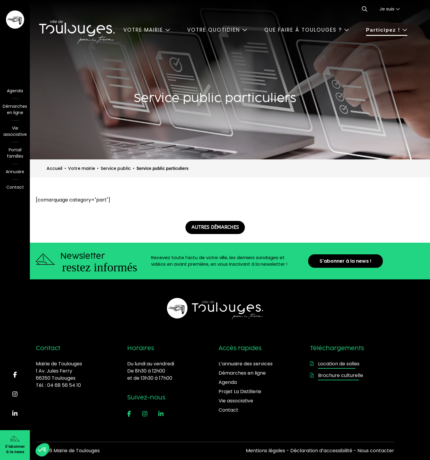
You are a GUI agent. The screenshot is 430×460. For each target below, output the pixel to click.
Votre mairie (146, 29)
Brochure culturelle (336, 375)
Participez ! (386, 30)
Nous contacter (375, 450)
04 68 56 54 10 (64, 385)
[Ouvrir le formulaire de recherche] (364, 9)
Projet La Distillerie (240, 391)
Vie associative (15, 131)
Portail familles (15, 153)
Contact (15, 187)
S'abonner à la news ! (345, 261)
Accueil (54, 168)
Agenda (15, 91)
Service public (116, 168)
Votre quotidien (217, 29)
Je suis (390, 9)
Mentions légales (265, 450)
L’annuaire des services (246, 363)
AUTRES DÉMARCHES (215, 227)
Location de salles (335, 363)
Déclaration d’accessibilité (321, 450)
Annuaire (15, 172)
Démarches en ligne (15, 109)
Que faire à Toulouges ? (306, 29)
